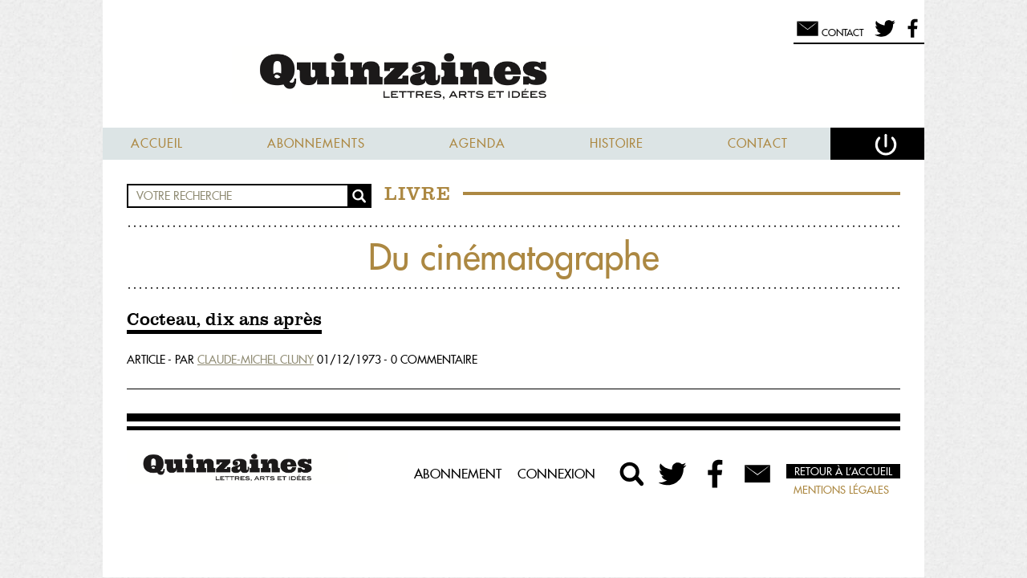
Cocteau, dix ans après (224, 320)
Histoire (616, 143)
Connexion (556, 474)
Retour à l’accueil (843, 471)
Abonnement (457, 474)
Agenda (477, 143)
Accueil (157, 143)
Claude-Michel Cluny (255, 359)
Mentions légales (841, 489)
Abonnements (316, 143)
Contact (758, 143)
